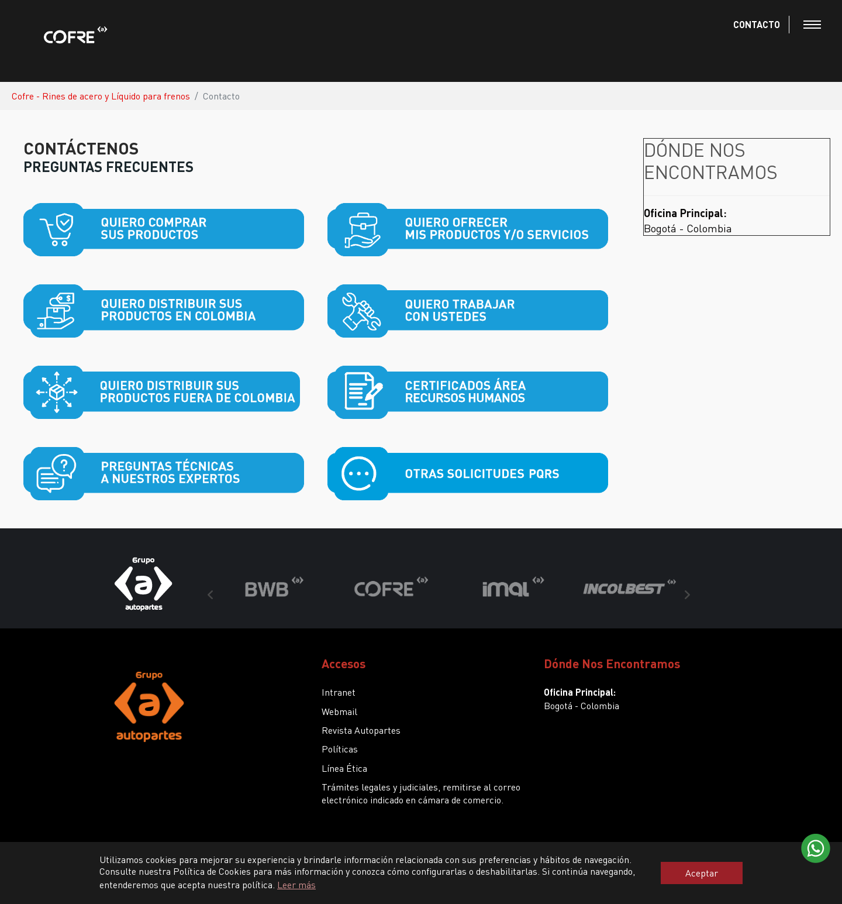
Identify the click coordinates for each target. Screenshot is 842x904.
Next (687, 595)
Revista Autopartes (361, 730)
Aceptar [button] (701, 873)
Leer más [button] (296, 884)
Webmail (339, 711)
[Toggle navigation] (812, 25)
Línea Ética (344, 768)
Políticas (340, 749)
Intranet (339, 692)
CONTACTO (756, 24)
